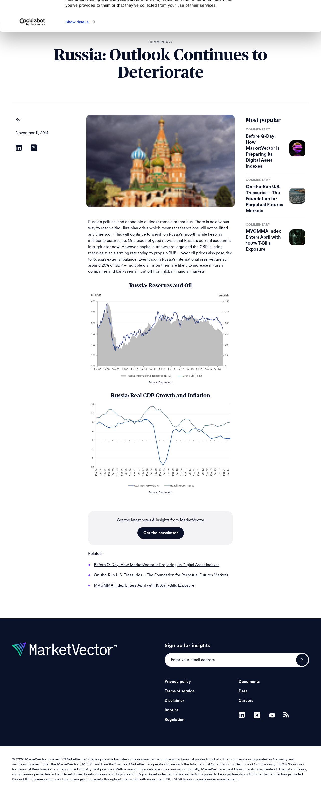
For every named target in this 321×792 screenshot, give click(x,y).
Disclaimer (174, 701)
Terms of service (180, 691)
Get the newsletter (160, 533)
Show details (77, 52)
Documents (249, 682)
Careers (246, 701)
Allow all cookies (279, 12)
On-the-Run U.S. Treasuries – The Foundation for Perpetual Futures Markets (264, 198)
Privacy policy (178, 682)
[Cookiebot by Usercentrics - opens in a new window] (32, 52)
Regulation (174, 720)
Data (243, 691)
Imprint (171, 710)
